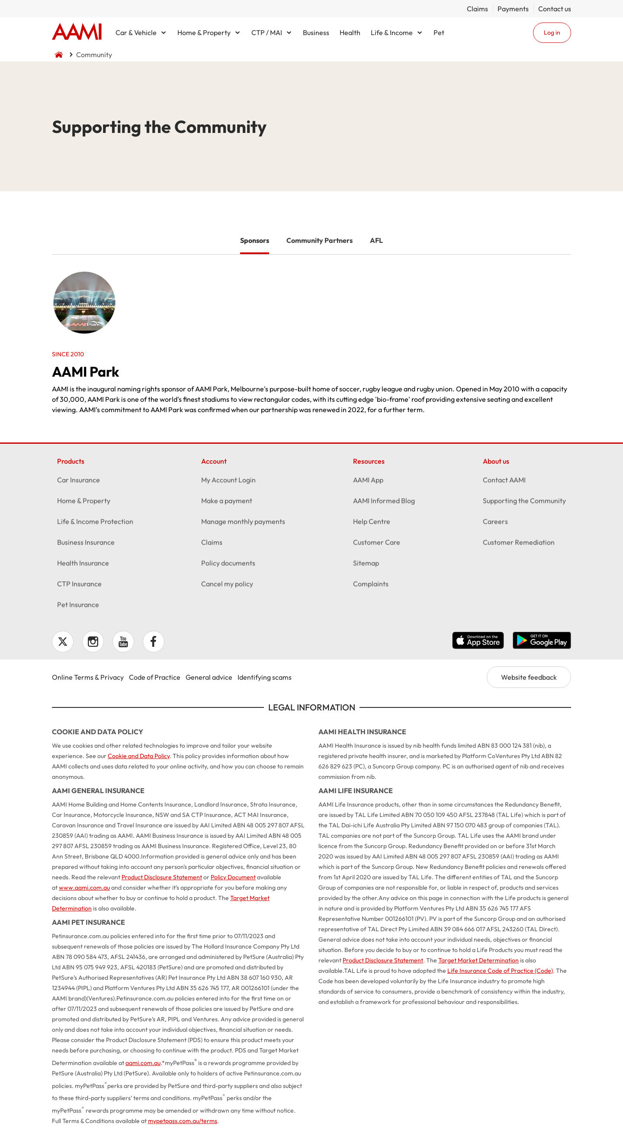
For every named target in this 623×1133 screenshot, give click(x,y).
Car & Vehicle (136, 32)
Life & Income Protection (95, 523)
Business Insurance (86, 544)
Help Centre (371, 523)
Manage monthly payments (243, 523)
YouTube (123, 641)
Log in (552, 32)
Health (350, 32)
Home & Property (204, 32)
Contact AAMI (504, 482)
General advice (209, 677)
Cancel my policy (227, 585)
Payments (513, 8)
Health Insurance (83, 565)
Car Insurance (78, 482)
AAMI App (368, 482)
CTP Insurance (79, 585)
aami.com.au (143, 1063)
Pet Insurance (78, 606)
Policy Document (233, 877)
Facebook (153, 641)
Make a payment (226, 502)
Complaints (371, 585)
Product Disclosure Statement (162, 877)
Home (77, 32)
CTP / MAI (266, 32)
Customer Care (376, 544)
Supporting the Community (524, 502)
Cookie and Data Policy (139, 756)
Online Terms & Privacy (88, 677)
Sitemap (366, 565)
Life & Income (392, 32)
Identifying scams (265, 677)
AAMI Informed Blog (384, 502)
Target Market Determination (478, 960)
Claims (477, 8)
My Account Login (228, 482)
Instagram (93, 641)
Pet (439, 32)
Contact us (554, 8)
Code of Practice (154, 677)
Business (316, 32)
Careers (495, 523)
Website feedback (529, 677)
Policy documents (228, 565)
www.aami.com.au (84, 887)
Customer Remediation (519, 544)
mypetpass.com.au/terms (182, 1121)
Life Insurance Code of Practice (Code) (500, 971)
